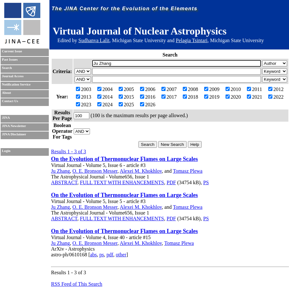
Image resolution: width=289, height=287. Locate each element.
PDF (171, 182)
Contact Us (10, 101)
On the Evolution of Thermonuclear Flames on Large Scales (124, 159)
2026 (147, 104)
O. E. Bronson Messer (94, 171)
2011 (254, 89)
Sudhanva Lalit (93, 40)
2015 (126, 97)
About (6, 92)
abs (93, 254)
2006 (147, 89)
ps (102, 254)
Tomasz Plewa (188, 171)
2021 (254, 97)
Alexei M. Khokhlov (141, 171)
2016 (147, 97)
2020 (233, 97)
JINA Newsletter (14, 126)
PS (206, 182)
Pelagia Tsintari (191, 40)
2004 (105, 89)
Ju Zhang (60, 171)
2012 (276, 89)
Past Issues (10, 59)
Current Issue (12, 51)
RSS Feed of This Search (76, 284)
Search (7, 68)
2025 (126, 104)
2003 (83, 89)
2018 (190, 97)
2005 (126, 89)
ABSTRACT (64, 182)
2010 (233, 89)
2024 (105, 104)
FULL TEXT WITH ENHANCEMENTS (122, 182)
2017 (169, 97)
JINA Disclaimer (14, 134)
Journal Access (13, 76)
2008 (190, 89)
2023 (83, 104)
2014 (105, 97)
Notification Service (16, 84)
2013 (83, 97)
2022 (276, 97)
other (121, 254)
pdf (110, 254)
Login (6, 151)
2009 (211, 89)
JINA (6, 117)
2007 (169, 89)
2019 (211, 97)
